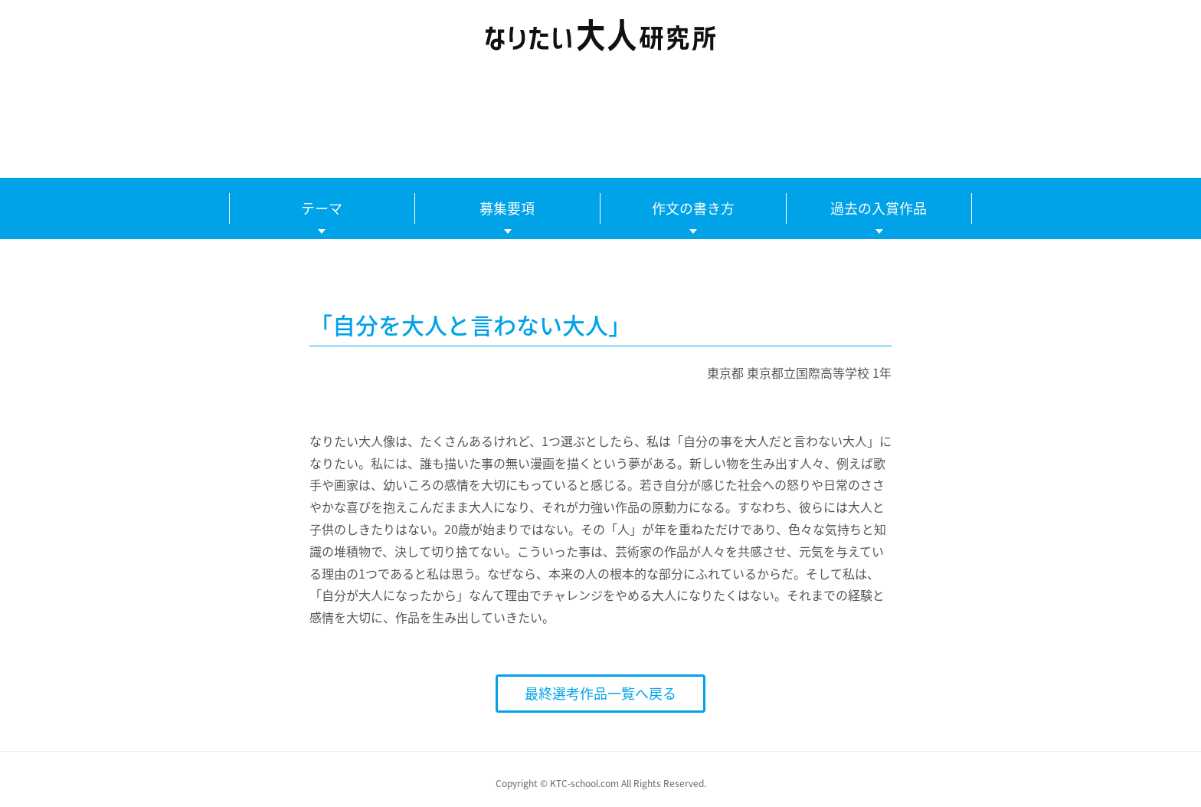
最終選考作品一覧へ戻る (600, 693)
